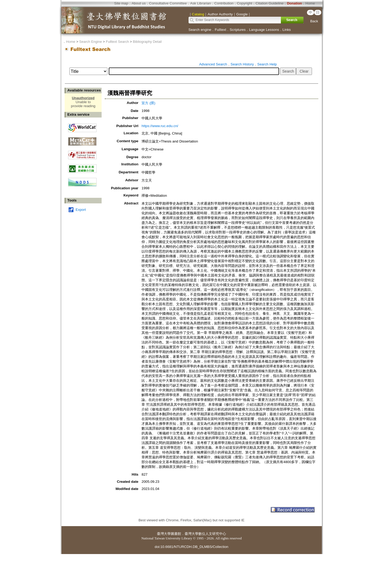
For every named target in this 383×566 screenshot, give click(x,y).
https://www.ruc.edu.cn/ (159, 126)
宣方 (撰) (148, 103)
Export (81, 210)
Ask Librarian (200, 3)
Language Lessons (264, 30)
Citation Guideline (270, 3)
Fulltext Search (117, 42)
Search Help (267, 64)
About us (139, 3)
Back (314, 21)
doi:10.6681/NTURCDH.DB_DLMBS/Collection (191, 547)
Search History (242, 64)
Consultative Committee (168, 3)
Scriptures (237, 30)
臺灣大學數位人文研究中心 (205, 534)
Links (286, 30)
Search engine (200, 30)
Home (310, 3)
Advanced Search (213, 64)
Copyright (244, 3)
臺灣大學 (164, 534)
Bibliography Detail (147, 42)
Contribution (224, 3)
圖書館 (176, 534)
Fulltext (220, 30)
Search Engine (90, 42)
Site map (121, 3)
